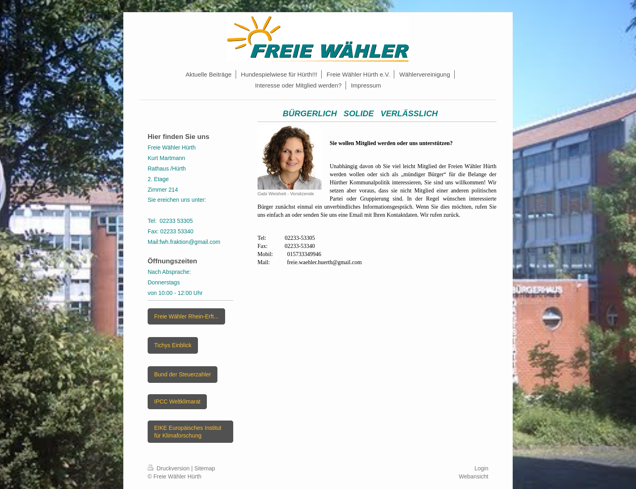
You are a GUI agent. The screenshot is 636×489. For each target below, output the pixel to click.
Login (481, 468)
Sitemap (204, 468)
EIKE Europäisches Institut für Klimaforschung (187, 432)
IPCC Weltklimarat (177, 401)
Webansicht (473, 476)
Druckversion (169, 468)
